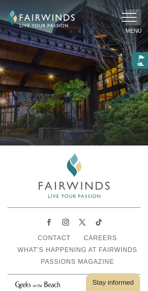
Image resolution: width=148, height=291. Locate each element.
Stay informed (113, 282)
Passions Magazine (77, 262)
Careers (100, 238)
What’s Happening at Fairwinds (77, 250)
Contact (54, 238)
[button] (133, 17)
